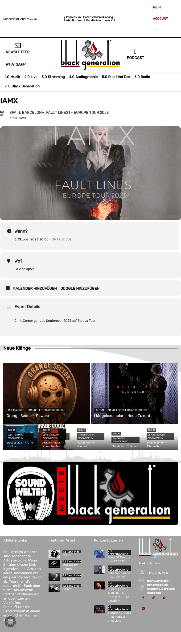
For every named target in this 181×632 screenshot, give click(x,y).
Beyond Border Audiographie (156, 436)
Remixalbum (16, 410)
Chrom (66, 589)
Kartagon (68, 578)
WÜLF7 (66, 555)
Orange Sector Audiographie (46, 410)
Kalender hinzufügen (35, 288)
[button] (10, 621)
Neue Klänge (17, 348)
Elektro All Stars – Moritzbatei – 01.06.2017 (119, 616)
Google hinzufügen (79, 288)
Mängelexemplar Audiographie (128, 410)
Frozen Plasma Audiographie (86, 436)
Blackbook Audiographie (120, 440)
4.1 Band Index (71, 551)
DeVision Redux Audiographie (51, 436)
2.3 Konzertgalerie (118, 552)
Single (81, 430)
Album (100, 410)
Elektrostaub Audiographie (15, 436)
